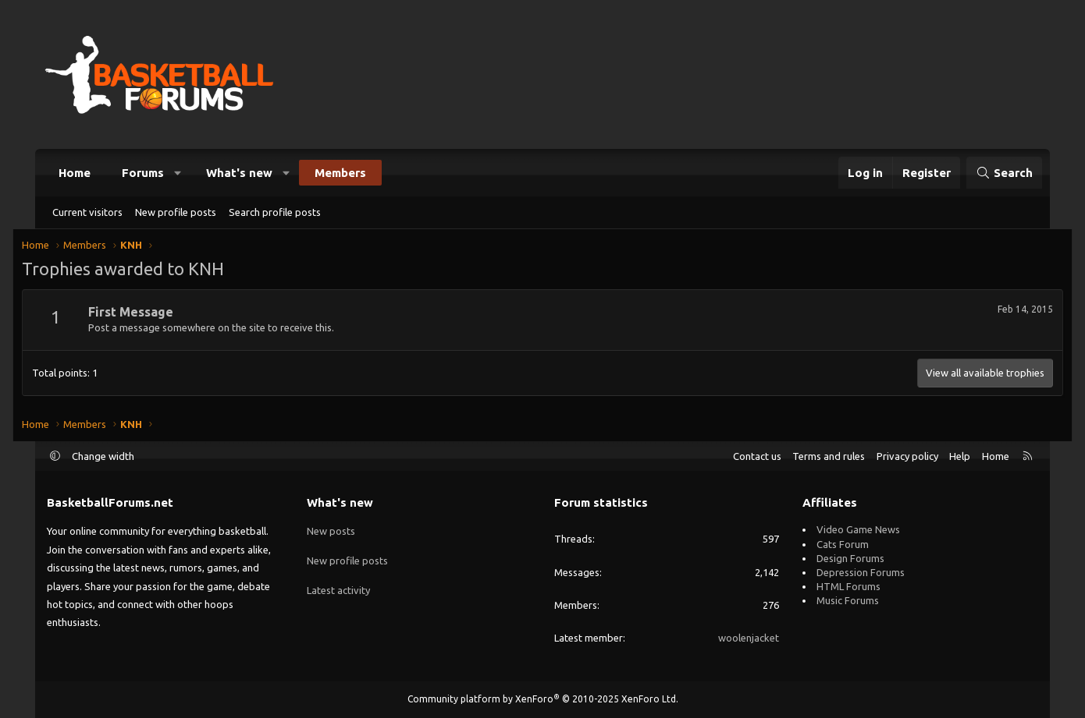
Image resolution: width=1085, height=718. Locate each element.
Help (959, 456)
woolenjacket (748, 637)
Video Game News (858, 529)
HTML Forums (848, 586)
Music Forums (847, 600)
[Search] (1004, 173)
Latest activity (338, 586)
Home (75, 172)
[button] (178, 173)
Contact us (757, 456)
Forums (143, 172)
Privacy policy (907, 456)
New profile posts (175, 212)
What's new (239, 172)
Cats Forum (842, 544)
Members (340, 172)
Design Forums (850, 558)
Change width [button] (103, 456)
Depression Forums (860, 572)
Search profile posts (275, 212)
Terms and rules (828, 456)
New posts (331, 529)
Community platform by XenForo (542, 699)
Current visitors (87, 212)
